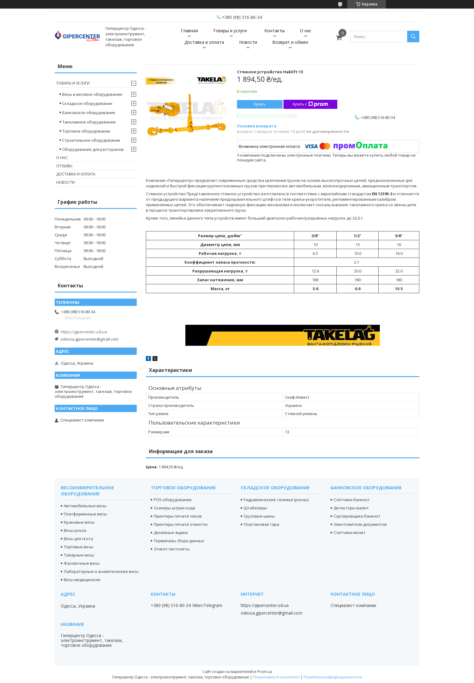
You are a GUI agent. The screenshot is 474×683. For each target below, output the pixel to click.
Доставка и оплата (204, 42)
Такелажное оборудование (89, 122)
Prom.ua (264, 671)
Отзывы (64, 165)
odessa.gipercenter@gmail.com (89, 339)
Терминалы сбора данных (179, 540)
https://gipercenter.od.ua (84, 331)
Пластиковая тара (261, 524)
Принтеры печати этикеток (181, 524)
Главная (189, 30)
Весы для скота (78, 538)
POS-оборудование (173, 499)
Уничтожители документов (360, 524)
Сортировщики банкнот (357, 516)
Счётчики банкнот (352, 499)
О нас (305, 30)
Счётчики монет (350, 532)
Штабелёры (255, 508)
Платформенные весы (85, 514)
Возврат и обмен (290, 42)
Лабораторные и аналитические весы (101, 571)
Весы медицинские (82, 579)
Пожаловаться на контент (276, 677)
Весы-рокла (75, 530)
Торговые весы (78, 547)
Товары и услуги (230, 30)
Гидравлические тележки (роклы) (276, 499)
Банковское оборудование (88, 112)
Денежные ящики (171, 532)
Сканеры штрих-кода (174, 508)
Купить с (310, 104)
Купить (260, 104)
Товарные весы (79, 555)
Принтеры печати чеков (178, 516)
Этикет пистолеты (172, 549)
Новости (248, 42)
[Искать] (413, 36)
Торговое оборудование (86, 131)
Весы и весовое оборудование (92, 94)
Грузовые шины (259, 516)
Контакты (274, 30)
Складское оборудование (87, 103)
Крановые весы (79, 522)
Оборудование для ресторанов (93, 149)
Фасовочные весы (82, 563)
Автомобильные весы (85, 505)
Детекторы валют (351, 508)
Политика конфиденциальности (333, 677)
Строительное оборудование (91, 140)
